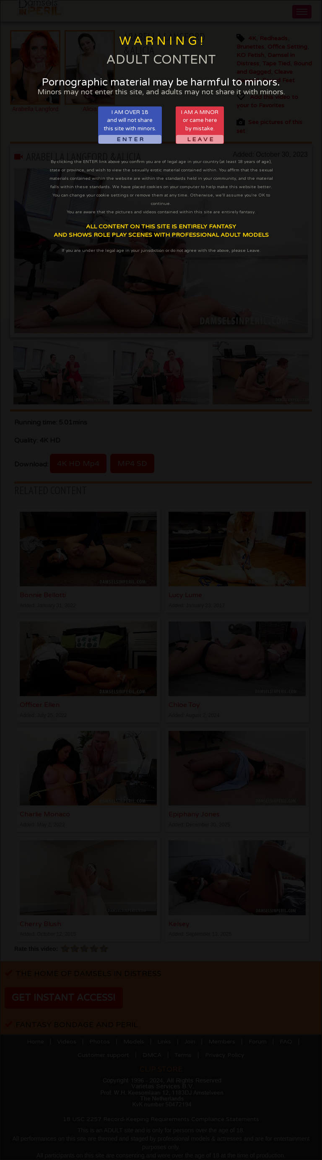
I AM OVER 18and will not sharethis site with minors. (130, 126)
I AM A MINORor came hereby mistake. (199, 126)
